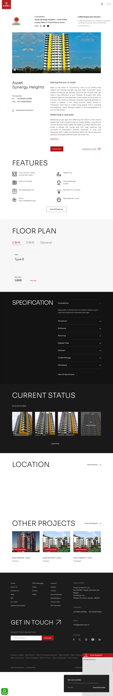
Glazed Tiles (64, 344)
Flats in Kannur (73, 659)
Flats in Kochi (30, 656)
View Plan (33, 280)
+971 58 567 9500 (95, 613)
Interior (53, 592)
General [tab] (46, 242)
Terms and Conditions (17, 669)
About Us (14, 588)
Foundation (63, 303)
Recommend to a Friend (89, 149)
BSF (12, 599)
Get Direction (94, 466)
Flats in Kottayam (32, 659)
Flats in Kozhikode (59, 659)
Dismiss (70, 687)
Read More (54, 139)
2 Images (20, 68)
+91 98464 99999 (24, 99)
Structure (62, 321)
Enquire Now (56, 149)
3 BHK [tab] (30, 242)
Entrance (62, 329)
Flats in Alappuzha (17, 659)
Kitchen (61, 351)
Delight (53, 588)
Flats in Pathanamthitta (79, 656)
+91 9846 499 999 (79, 613)
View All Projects (93, 525)
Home (13, 585)
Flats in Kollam (64, 656)
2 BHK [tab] (16, 242)
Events (34, 592)
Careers (53, 585)
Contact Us (15, 592)
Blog (12, 596)
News (34, 588)
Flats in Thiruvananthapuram (46, 656)
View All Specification (68, 376)
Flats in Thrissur (45, 659)
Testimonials (55, 603)
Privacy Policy (31, 669)
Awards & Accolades (18, 607)
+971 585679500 (24, 102)
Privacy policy (93, 683)
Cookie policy (79, 683)
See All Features (56, 209)
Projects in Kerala (17, 656)
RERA (34, 596)
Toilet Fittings (64, 359)
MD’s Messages (38, 585)
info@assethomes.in (81, 626)
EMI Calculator (56, 607)
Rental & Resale (56, 596)
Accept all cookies (99, 687)
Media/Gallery (56, 599)
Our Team (14, 603)
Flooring (62, 336)
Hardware (63, 366)
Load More (56, 445)
